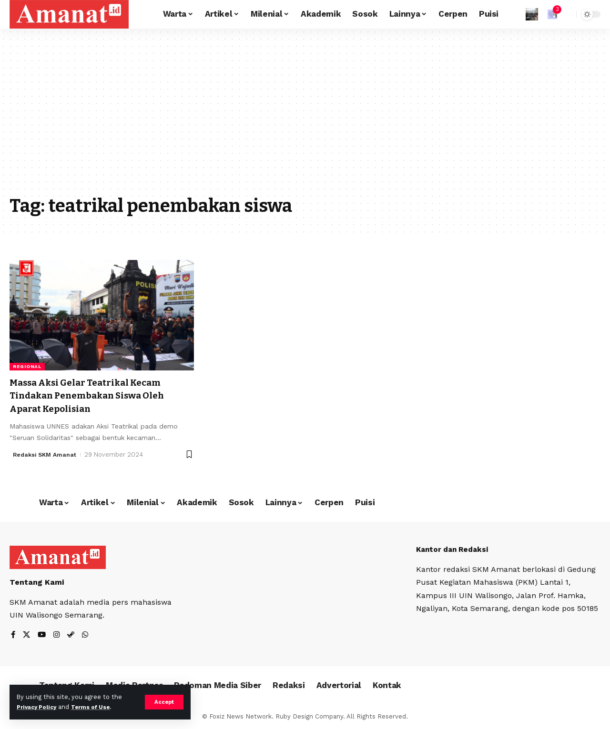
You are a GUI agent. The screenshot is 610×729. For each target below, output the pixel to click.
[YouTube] (43, 635)
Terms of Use (98, 706)
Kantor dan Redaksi (454, 548)
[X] (27, 635)
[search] (566, 14)
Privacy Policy (39, 706)
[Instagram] (58, 635)
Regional (27, 366)
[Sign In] (532, 14)
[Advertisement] (305, 119)
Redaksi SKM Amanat (46, 454)
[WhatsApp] (87, 635)
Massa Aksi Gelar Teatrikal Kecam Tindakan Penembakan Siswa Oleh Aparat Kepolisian (98, 395)
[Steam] (73, 635)
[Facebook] (13, 635)
